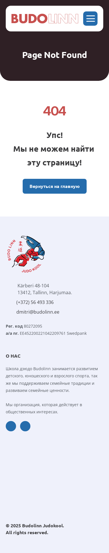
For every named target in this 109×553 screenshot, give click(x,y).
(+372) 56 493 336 (35, 302)
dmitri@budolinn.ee (37, 312)
